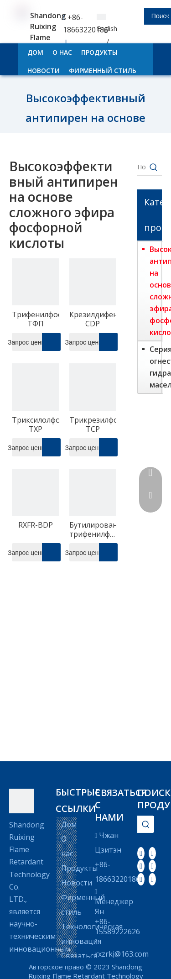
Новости (76, 883)
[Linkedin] (152, 853)
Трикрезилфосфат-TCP (93, 424)
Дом (69, 824)
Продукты (79, 868)
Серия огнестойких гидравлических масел (154, 367)
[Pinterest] (152, 878)
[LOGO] (21, 801)
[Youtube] (152, 865)
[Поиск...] (141, 167)
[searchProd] (136, 16)
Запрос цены (29, 342)
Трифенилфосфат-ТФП (35, 319)
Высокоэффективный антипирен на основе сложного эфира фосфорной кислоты (154, 290)
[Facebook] (141, 853)
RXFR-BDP (35, 524)
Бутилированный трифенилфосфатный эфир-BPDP (93, 529)
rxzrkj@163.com (122, 954)
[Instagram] (141, 878)
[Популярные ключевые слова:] (153, 167)
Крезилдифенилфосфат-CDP (93, 319)
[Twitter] (141, 865)
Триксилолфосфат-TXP (35, 424)
